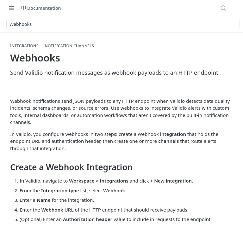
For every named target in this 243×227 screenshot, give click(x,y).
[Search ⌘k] (223, 8)
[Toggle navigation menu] (11, 8)
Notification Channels (69, 46)
